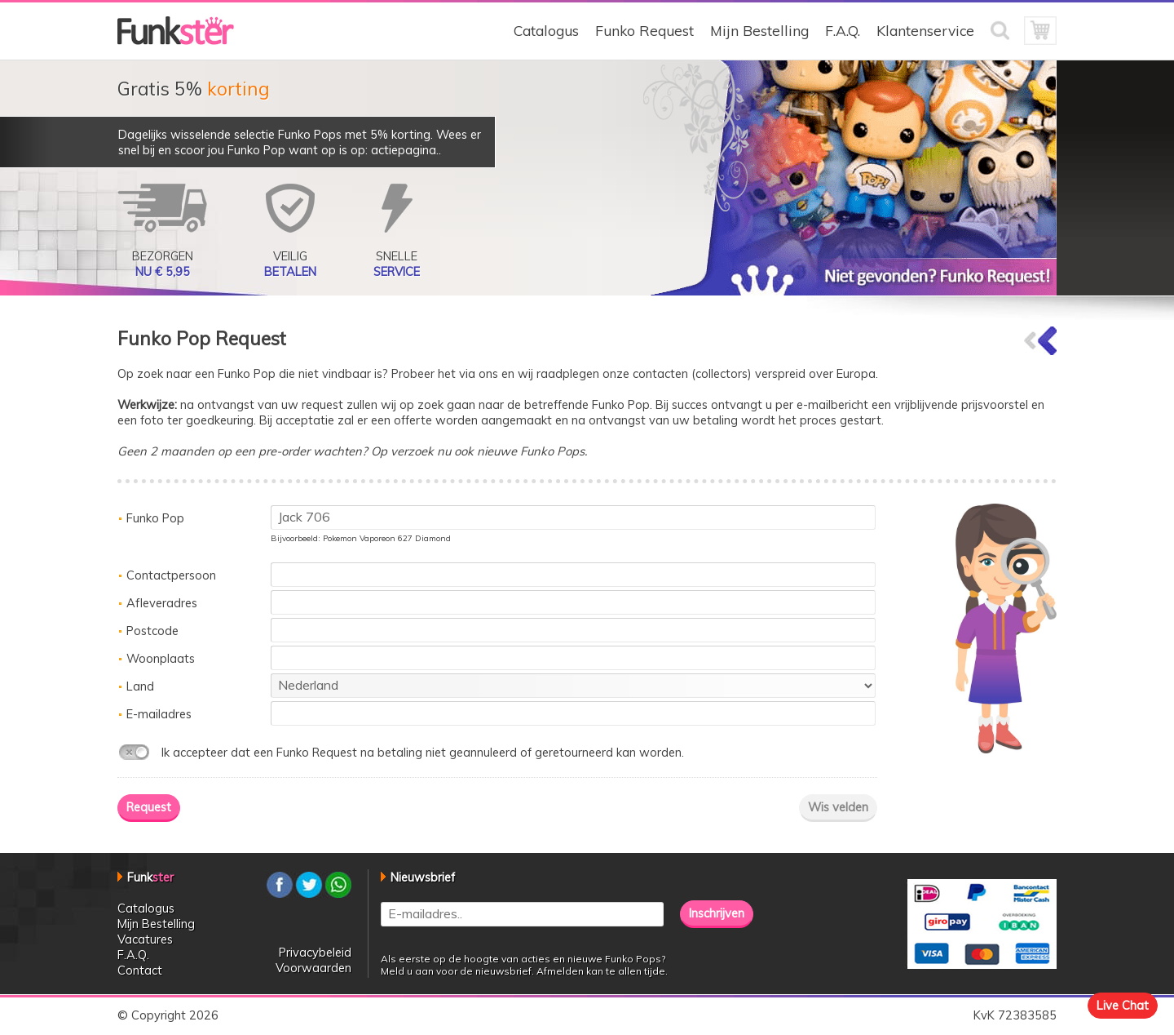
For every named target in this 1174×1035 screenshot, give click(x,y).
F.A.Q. (842, 30)
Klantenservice (925, 30)
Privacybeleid (315, 952)
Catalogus (546, 30)
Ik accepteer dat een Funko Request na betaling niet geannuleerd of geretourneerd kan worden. (422, 752)
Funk (150, 877)
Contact (139, 970)
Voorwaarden (313, 967)
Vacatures (145, 939)
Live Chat (1123, 1005)
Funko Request (644, 30)
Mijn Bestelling (759, 30)
